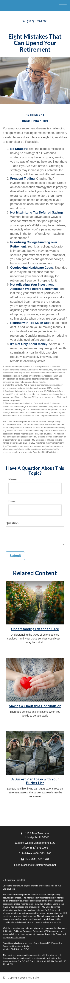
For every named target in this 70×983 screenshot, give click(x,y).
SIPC (26, 949)
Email (12, 501)
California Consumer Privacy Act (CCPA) (32, 931)
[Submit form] (15, 555)
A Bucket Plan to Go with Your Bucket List (35, 781)
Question (12, 523)
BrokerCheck (9, 889)
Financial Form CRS (16, 880)
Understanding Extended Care (35, 629)
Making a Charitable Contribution (35, 706)
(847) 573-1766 (35, 21)
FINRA (14, 949)
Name (12, 479)
